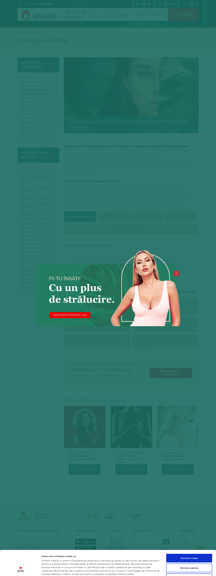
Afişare (155, 570)
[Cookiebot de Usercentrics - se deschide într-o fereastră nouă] (21, 570)
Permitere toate (189, 536)
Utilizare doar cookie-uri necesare (189, 556)
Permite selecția (189, 546)
